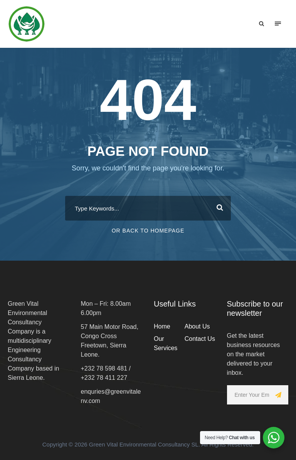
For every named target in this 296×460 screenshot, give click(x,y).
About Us (197, 326)
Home (162, 326)
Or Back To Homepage (148, 230)
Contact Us (200, 338)
